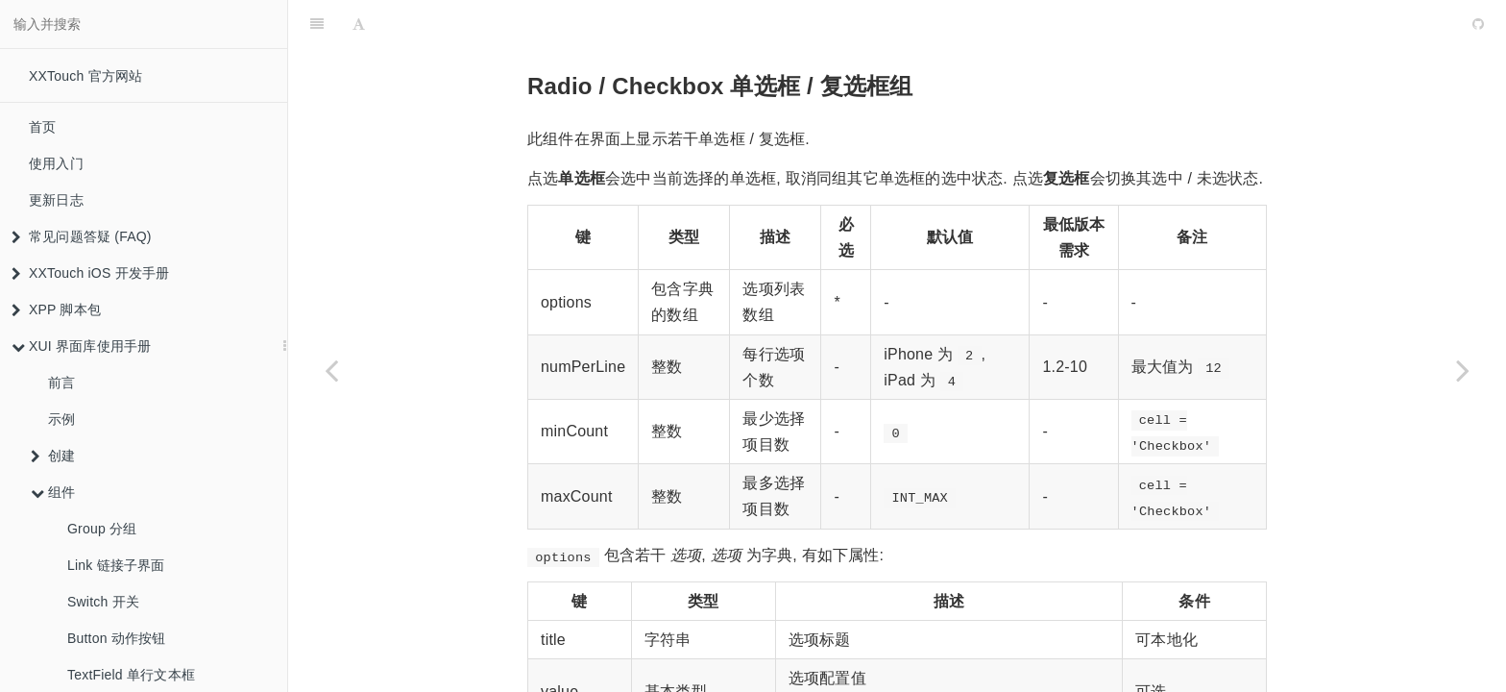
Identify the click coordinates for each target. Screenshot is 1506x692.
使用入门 (56, 163)
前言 (61, 382)
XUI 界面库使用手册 (81, 346)
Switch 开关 (103, 601)
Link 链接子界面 (116, 565)
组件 (53, 492)
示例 (61, 419)
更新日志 (56, 200)
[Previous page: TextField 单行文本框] (331, 370)
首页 (42, 127)
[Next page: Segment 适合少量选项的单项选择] (1463, 370)
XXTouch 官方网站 (85, 76)
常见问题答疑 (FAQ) (82, 236)
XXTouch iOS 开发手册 (90, 273)
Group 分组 (101, 528)
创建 (53, 455)
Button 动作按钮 (116, 638)
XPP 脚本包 (56, 309)
